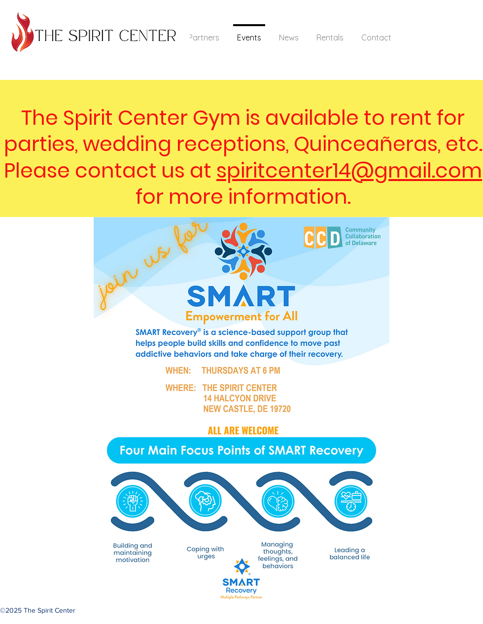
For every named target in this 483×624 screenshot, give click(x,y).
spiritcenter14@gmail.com (349, 170)
